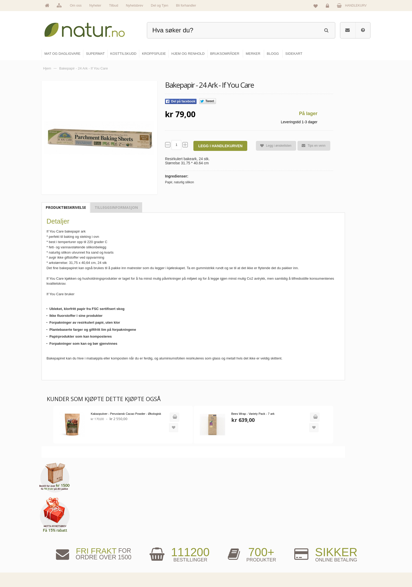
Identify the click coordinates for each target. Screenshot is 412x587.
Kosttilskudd (221, 545)
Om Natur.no (166, 533)
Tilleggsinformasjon (116, 207)
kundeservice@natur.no (94, 553)
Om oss (76, 5)
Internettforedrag (280, 545)
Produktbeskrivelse (66, 207)
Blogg (273, 522)
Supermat (219, 533)
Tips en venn (311, 145)
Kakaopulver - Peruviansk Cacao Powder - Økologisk (124, 413)
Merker (162, 545)
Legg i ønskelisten (273, 146)
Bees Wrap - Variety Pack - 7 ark (247, 413)
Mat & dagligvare (224, 522)
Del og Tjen (159, 5)
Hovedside (164, 522)
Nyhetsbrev (134, 5)
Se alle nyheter (167, 556)
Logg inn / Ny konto (335, 522)
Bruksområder (278, 533)
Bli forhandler (186, 5)
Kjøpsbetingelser (333, 556)
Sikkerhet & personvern (338, 567)
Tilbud (113, 5)
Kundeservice (331, 545)
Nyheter (95, 5)
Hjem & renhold (224, 567)
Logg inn (328, 7)
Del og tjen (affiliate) (283, 556)
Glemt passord (332, 533)
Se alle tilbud (166, 567)
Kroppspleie (221, 556)
